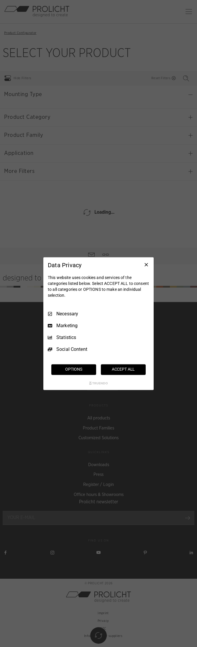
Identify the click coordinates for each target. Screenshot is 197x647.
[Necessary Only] (146, 264)
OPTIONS (73, 369)
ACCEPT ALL (123, 369)
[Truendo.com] (98, 383)
